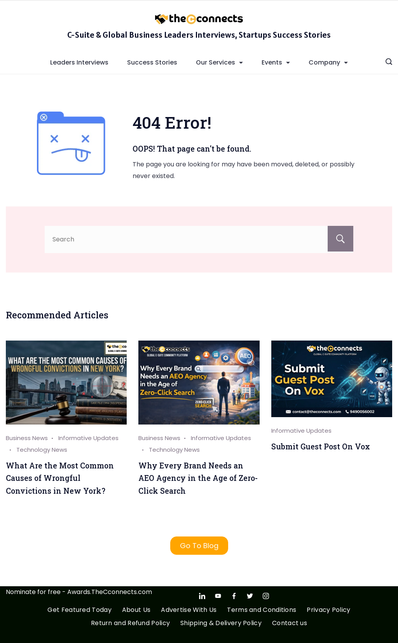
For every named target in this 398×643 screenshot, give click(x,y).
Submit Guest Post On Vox (320, 446)
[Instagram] (266, 596)
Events (276, 62)
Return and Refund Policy (130, 623)
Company (328, 62)
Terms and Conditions (261, 610)
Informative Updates (301, 430)
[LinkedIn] (202, 596)
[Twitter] (250, 596)
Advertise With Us (188, 610)
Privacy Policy (328, 610)
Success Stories (152, 62)
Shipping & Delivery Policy (221, 623)
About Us (136, 610)
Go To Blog (199, 545)
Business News (27, 438)
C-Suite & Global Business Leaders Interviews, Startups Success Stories (199, 34)
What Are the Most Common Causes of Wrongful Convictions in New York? (60, 478)
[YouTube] (218, 596)
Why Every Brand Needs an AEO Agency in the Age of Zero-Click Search (198, 478)
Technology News (41, 450)
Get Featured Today (79, 610)
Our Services (219, 62)
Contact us (289, 623)
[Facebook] (234, 596)
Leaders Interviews (79, 62)
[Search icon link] (389, 62)
